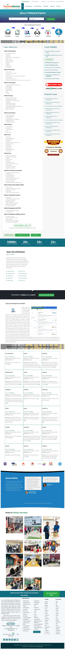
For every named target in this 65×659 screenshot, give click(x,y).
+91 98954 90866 (60, 1)
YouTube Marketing (26, 625)
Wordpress (25, 614)
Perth (46, 625)
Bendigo (46, 605)
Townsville (47, 630)
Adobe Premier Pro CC (27, 604)
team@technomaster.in (10, 628)
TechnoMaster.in (11, 630)
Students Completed (11, 243)
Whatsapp (43, 1)
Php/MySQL (36, 604)
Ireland (57, 615)
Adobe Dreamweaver (26, 629)
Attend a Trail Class (35, 1)
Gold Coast (47, 615)
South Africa (58, 630)
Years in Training (25, 243)
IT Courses (39, 243)
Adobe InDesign (25, 627)
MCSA (35, 614)
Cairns (46, 608)
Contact (24, 12)
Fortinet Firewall (37, 609)
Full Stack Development (38, 627)
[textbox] (18, 19)
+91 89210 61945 (11, 375)
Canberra (46, 610)
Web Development (37, 625)
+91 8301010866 (30, 356)
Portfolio (58, 6)
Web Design (36, 629)
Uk (56, 603)
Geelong (46, 613)
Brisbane (46, 606)
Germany (57, 613)
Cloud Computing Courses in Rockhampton (54, 120)
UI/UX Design (36, 617)
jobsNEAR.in (48, 76)
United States (58, 633)
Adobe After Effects (26, 602)
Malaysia (57, 620)
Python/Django (36, 602)
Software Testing (37, 619)
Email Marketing (25, 619)
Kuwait (57, 618)
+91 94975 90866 (48, 392)
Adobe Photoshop (26, 612)
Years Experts (53, 243)
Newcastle (46, 623)
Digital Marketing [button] (37, 6)
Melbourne (47, 620)
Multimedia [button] (52, 6)
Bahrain (57, 608)
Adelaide (46, 601)
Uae (56, 605)
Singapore (57, 628)
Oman (57, 623)
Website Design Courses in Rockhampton (54, 106)
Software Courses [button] (28, 6)
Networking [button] (45, 6)
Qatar (57, 625)
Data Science (25, 609)
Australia (57, 606)
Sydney (46, 628)
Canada (57, 610)
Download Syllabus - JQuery (22, 225)
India (57, 601)
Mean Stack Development (38, 624)
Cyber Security (25, 630)
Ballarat (46, 603)
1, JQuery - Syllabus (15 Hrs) (10, 47)
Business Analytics (26, 607)
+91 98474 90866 (48, 375)
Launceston (47, 618)
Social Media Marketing (27, 617)
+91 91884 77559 (51, 1)
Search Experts (51, 19)
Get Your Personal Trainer (46, 295)
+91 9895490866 (30, 375)
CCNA (35, 612)
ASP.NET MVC (36, 607)
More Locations (47, 633)
